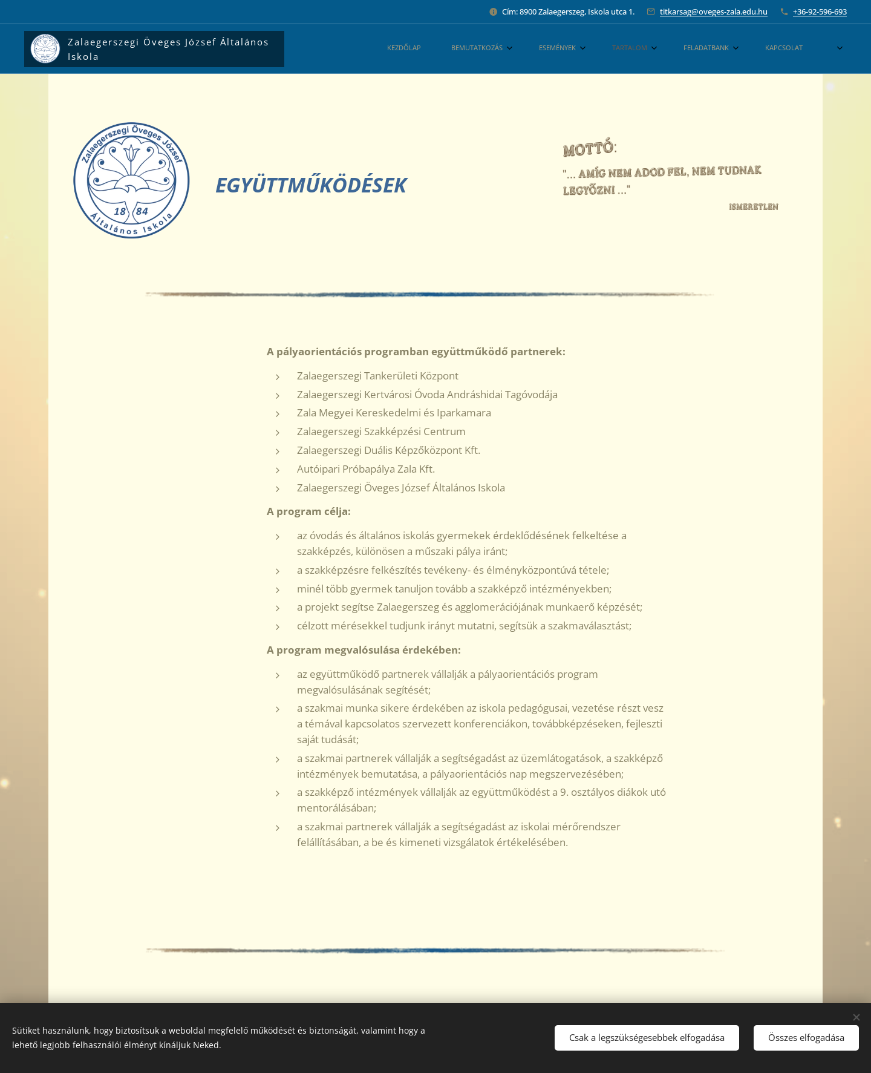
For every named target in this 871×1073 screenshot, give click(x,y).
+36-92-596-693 (820, 11)
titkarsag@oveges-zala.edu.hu (714, 11)
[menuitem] (556, 49)
